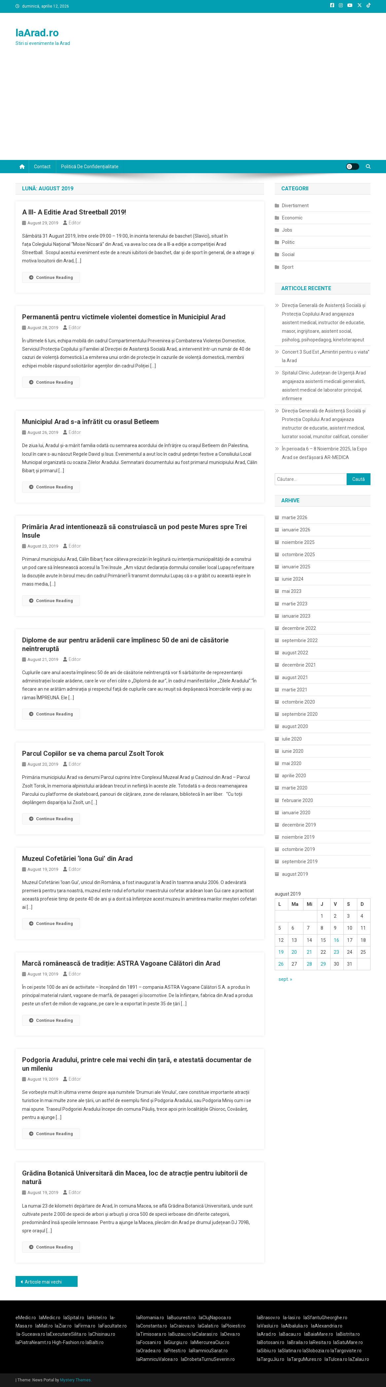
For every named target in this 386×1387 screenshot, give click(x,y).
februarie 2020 (297, 800)
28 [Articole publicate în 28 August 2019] (309, 964)
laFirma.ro (85, 1326)
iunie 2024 (292, 579)
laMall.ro (44, 1326)
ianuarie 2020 (296, 812)
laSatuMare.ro (348, 1342)
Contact (42, 166)
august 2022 (295, 652)
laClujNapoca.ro (215, 1317)
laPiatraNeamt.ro (33, 1342)
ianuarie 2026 (296, 529)
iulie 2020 (292, 739)
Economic (292, 217)
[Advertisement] (193, 110)
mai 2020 (291, 763)
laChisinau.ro (101, 1334)
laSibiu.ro (266, 1350)
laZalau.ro (358, 1359)
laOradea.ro (148, 1350)
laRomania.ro (150, 1317)
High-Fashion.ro (68, 1342)
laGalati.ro (208, 1326)
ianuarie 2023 (296, 616)
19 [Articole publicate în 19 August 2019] (281, 952)
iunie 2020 (292, 751)
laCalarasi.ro (205, 1334)
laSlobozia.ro (316, 1350)
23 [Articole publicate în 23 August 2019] (336, 952)
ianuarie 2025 (296, 566)
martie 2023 (294, 603)
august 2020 (295, 726)
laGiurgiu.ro (177, 1342)
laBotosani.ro (270, 1342)
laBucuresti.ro (181, 1317)
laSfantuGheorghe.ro (325, 1317)
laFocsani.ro (148, 1342)
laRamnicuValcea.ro (157, 1359)
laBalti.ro (95, 1342)
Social (288, 254)
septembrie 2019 (300, 861)
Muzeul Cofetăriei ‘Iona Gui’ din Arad (77, 859)
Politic (288, 242)
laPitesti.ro (175, 1350)
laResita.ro (320, 1342)
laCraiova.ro (182, 1326)
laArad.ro (37, 32)
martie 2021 (294, 689)
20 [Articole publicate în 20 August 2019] (294, 952)
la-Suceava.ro (31, 1334)
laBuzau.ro (180, 1334)
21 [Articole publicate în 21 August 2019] (309, 952)
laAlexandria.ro (326, 1326)
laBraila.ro (297, 1342)
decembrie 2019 (299, 825)
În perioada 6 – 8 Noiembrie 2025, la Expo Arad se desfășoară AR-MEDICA (324, 453)
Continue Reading (51, 277)
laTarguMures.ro (304, 1359)
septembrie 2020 (300, 714)
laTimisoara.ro (151, 1334)
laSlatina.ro (289, 1350)
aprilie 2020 (294, 775)
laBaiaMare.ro (318, 1334)
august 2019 (295, 874)
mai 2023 (291, 591)
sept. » (285, 979)
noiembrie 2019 (298, 837)
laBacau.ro (290, 1334)
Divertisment (295, 205)
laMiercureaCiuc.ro (210, 1342)
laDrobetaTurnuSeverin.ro (208, 1359)
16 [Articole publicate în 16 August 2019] (336, 940)
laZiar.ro (63, 1326)
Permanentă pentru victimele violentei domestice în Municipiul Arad (124, 317)
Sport (288, 267)
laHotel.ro (97, 1317)
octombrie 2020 (298, 702)
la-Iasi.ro (291, 1317)
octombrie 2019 (298, 849)
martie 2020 (294, 787)
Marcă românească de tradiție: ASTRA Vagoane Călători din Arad (121, 963)
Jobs (287, 230)
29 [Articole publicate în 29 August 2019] (323, 964)
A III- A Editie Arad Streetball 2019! (74, 212)
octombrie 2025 (298, 554)
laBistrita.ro (348, 1334)
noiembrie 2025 (298, 542)
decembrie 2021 (299, 665)
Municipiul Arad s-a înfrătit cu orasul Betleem (90, 422)
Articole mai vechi (43, 1282)
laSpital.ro (73, 1317)
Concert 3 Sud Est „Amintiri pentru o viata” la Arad (325, 356)
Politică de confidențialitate (90, 166)
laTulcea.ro (336, 1359)
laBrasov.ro (268, 1317)
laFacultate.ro (112, 1326)
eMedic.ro (26, 1317)
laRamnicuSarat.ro (208, 1350)
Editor (75, 222)
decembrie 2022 (299, 628)
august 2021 (295, 677)
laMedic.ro (50, 1317)
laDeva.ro (230, 1334)
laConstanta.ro (151, 1326)
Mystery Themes (75, 1380)
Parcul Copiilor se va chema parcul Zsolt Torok (93, 753)
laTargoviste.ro (346, 1350)
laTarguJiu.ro (272, 1359)
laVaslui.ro (269, 1326)
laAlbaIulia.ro (294, 1326)
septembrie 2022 (300, 640)
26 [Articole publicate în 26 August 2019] (281, 964)
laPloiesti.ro (234, 1326)
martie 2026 (294, 517)
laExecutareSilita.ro (66, 1334)
